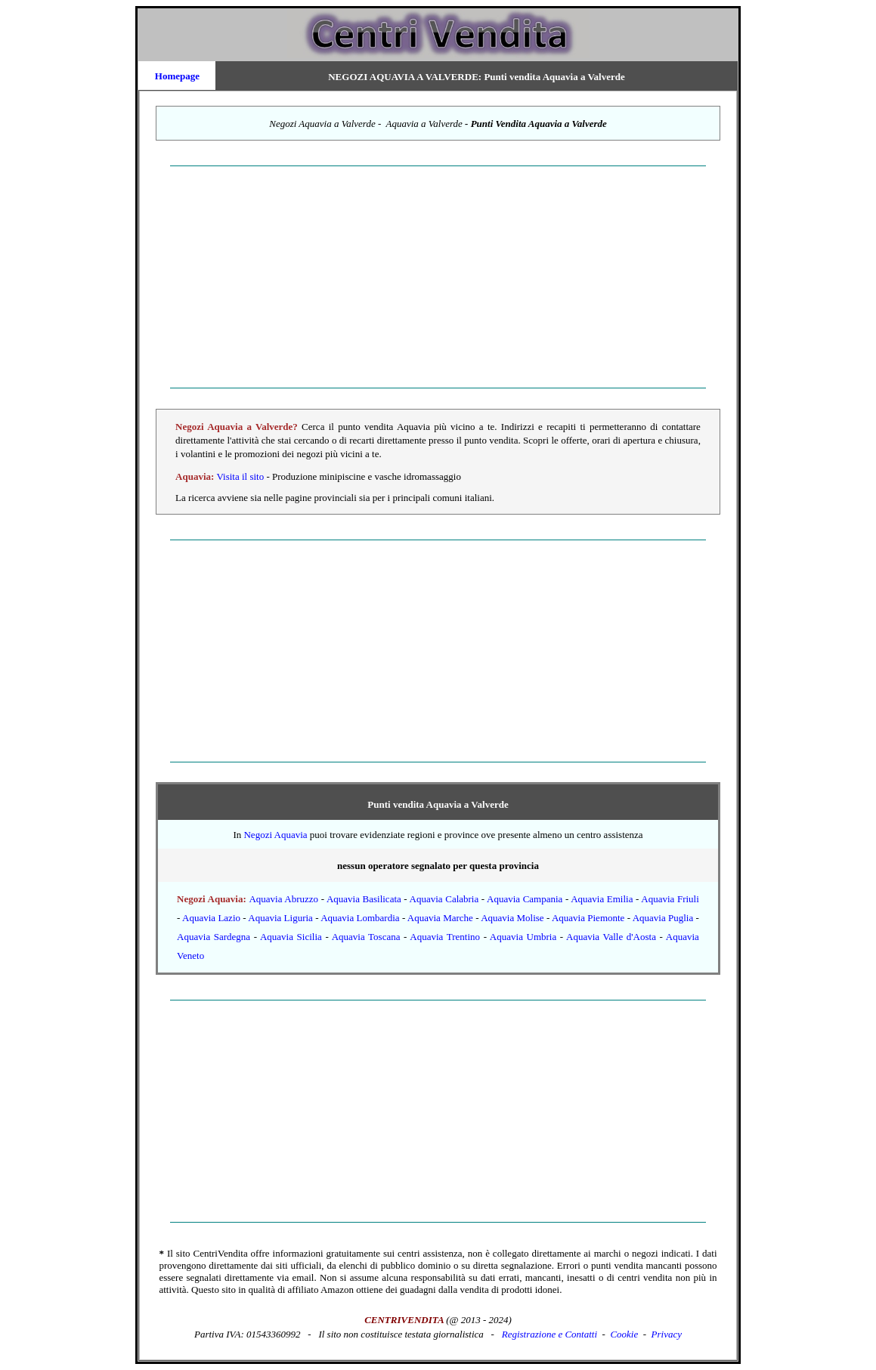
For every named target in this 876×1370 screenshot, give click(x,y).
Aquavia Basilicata (364, 899)
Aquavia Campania (524, 899)
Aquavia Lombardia (359, 917)
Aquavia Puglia (663, 917)
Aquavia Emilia (602, 899)
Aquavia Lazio (211, 917)
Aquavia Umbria (523, 936)
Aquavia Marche (440, 917)
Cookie (624, 1334)
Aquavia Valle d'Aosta (611, 936)
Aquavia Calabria (444, 899)
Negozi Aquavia (275, 834)
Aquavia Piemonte (588, 917)
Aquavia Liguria (280, 917)
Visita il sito (241, 476)
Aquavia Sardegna (213, 936)
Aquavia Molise (512, 917)
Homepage (177, 76)
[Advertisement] (438, 277)
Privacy (667, 1334)
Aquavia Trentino (445, 936)
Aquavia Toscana (366, 936)
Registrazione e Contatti (549, 1334)
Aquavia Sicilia (291, 936)
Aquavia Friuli (670, 899)
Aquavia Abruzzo (283, 899)
